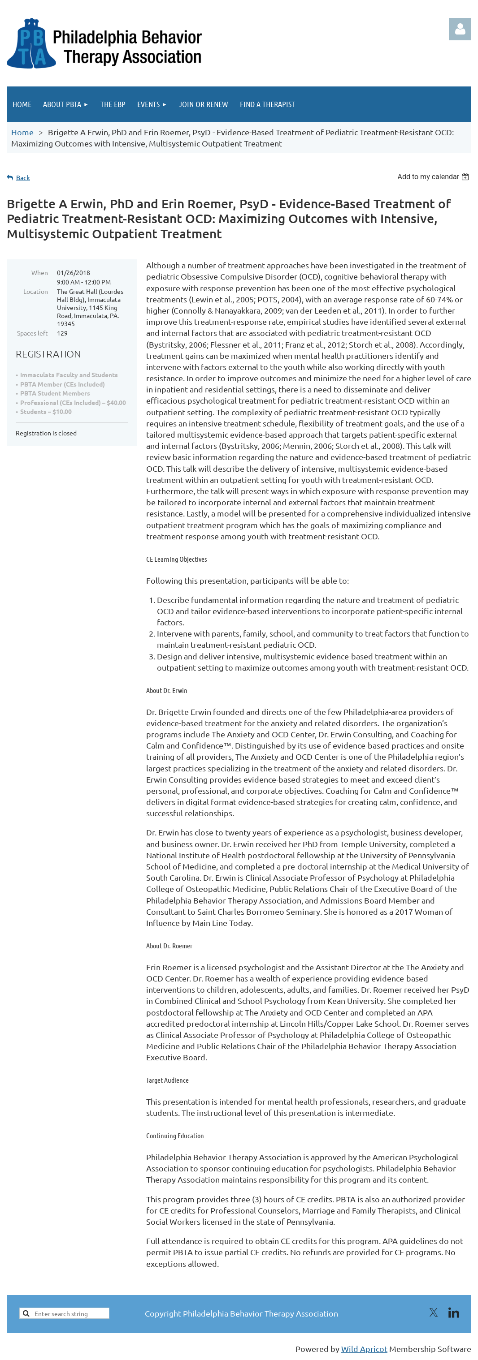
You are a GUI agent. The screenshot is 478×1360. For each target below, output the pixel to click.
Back (23, 177)
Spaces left (32, 333)
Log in (460, 29)
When (39, 272)
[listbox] (434, 176)
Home (22, 132)
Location (35, 291)
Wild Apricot (364, 1348)
